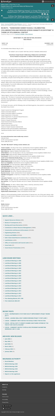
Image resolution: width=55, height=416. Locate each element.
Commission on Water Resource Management (18, 227)
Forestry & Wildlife (9, 24)
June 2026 (7, 339)
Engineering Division (10, 232)
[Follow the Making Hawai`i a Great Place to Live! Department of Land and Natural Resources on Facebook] (45, 14)
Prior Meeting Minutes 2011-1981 (14, 298)
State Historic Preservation (13, 248)
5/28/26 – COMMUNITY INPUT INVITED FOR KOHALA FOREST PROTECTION (25, 320)
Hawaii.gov (6, 1)
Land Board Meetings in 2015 (13, 288)
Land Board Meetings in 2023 (13, 268)
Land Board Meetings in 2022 (13, 270)
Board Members (9, 361)
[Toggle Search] (52, 6)
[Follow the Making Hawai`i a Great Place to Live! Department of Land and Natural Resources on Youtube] (47, 14)
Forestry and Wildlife (11, 235)
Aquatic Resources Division (12, 220)
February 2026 (9, 349)
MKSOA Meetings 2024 (11, 369)
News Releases (18, 24)
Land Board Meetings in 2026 (13, 260)
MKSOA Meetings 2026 (11, 364)
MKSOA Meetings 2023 (11, 371)
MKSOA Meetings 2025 (11, 366)
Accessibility (5, 399)
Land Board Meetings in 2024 (13, 265)
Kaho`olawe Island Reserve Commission (16, 237)
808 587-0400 (8, 405)
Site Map (4, 390)
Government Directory (49, 1)
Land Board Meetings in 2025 (13, 263)
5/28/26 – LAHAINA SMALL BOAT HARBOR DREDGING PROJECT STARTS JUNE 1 (26, 318)
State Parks (8, 245)
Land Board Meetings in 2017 (13, 283)
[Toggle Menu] (52, 20)
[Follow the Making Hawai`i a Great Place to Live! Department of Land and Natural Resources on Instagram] (47, 19)
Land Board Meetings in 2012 (13, 296)
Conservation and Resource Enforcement (16, 230)
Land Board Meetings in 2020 (13, 275)
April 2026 (7, 344)
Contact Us (4, 387)
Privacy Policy (5, 402)
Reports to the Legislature (12, 374)
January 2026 (8, 351)
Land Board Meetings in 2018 (13, 281)
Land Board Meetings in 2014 (13, 291)
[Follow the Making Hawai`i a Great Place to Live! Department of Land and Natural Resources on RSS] (42, 14)
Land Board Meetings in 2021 (13, 273)
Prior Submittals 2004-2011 (12, 301)
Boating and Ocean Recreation (13, 225)
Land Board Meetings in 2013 (13, 293)
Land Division (8, 240)
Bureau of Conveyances (11, 222)
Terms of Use (5, 396)
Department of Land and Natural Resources (17, 6)
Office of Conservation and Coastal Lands (17, 242)
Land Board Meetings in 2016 (13, 286)
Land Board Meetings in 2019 (13, 278)
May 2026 (7, 341)
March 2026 (8, 346)
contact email (7, 408)
